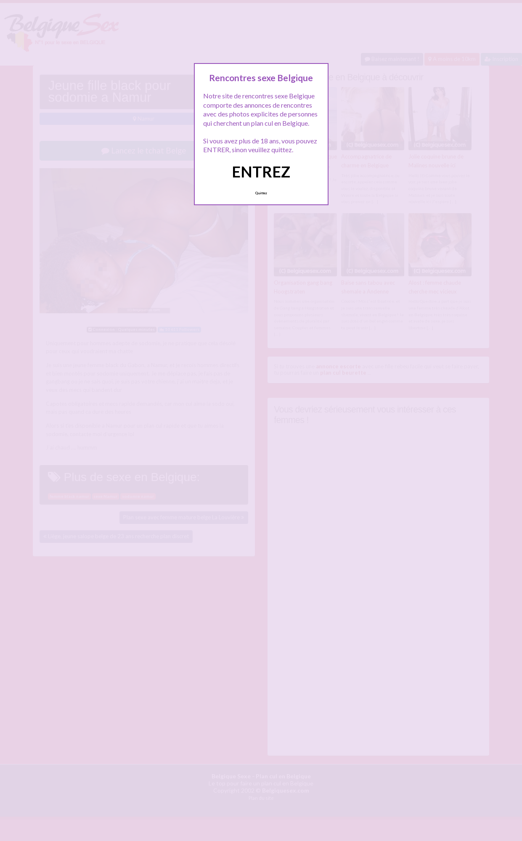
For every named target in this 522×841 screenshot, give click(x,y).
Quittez (261, 193)
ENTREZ (261, 171)
